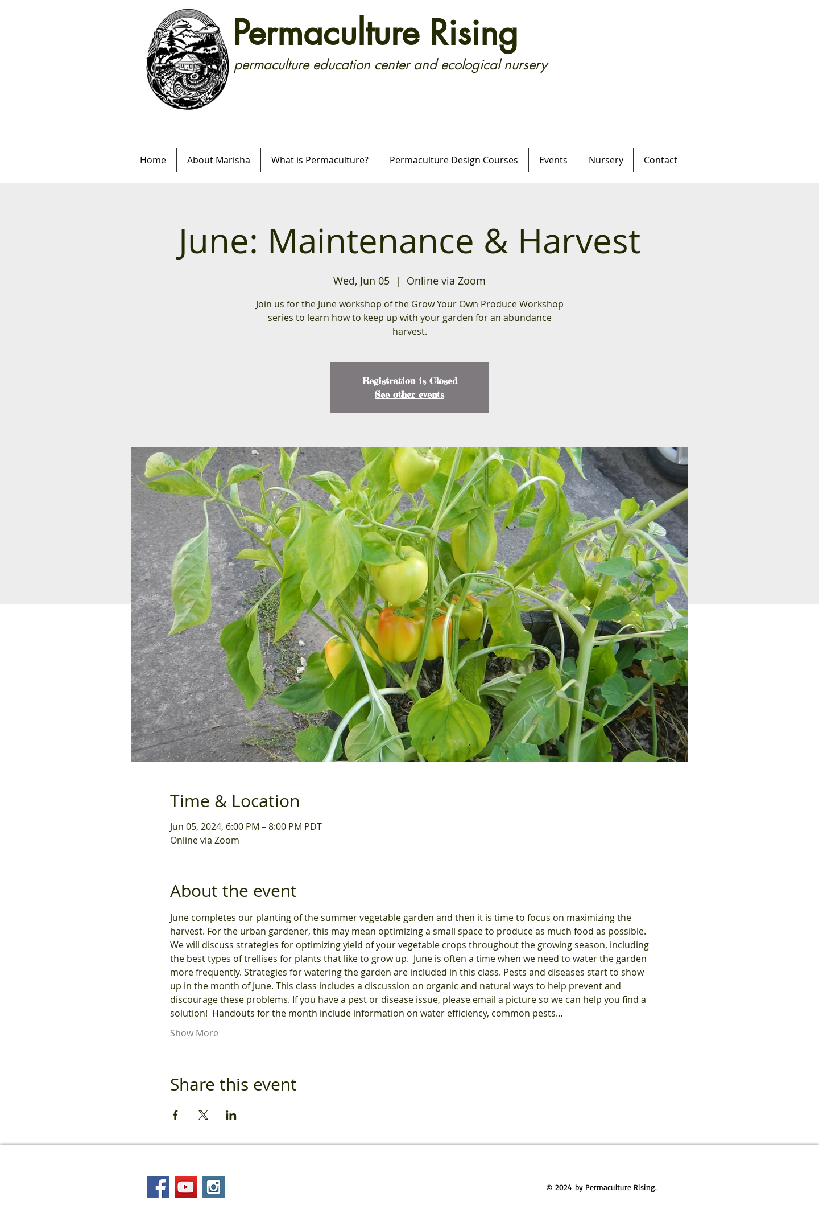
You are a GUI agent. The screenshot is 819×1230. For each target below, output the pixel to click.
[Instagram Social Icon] (213, 1187)
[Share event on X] (203, 1115)
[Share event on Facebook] (175, 1115)
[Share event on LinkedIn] (231, 1115)
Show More (194, 1033)
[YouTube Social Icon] (186, 1187)
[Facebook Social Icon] (158, 1187)
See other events (409, 394)
